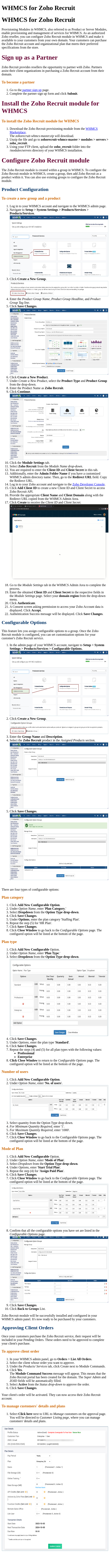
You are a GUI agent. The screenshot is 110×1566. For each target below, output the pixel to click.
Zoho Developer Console (88, 484)
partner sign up (32, 90)
